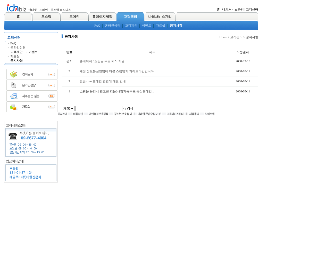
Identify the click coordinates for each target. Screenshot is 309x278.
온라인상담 (112, 25)
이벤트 (146, 25)
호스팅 (46, 17)
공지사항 (176, 25)
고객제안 (131, 25)
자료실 (160, 25)
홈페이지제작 (102, 17)
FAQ (97, 25)
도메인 (74, 17)
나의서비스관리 (233, 9)
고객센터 (252, 9)
